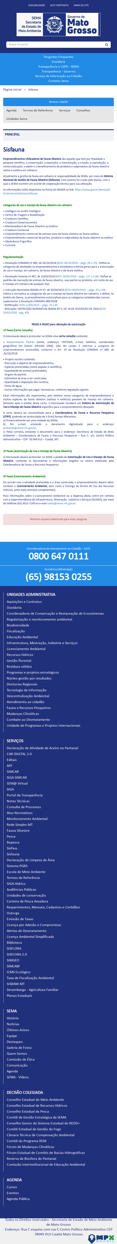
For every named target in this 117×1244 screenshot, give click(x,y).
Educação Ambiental (22, 637)
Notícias (13, 1024)
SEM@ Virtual (17, 784)
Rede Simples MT (20, 825)
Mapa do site (81, 5)
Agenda (11, 110)
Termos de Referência (38, 110)
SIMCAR (13, 772)
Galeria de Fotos (19, 1048)
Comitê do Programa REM (26, 1141)
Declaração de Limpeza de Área (31, 860)
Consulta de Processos (24, 807)
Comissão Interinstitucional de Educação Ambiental (46, 1165)
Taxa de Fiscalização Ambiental (30, 978)
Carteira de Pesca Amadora (27, 902)
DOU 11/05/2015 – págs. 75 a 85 (38, 305)
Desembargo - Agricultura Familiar (32, 990)
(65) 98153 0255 (58, 578)
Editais (12, 760)
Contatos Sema (58, 81)
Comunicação (17, 1066)
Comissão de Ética (21, 1060)
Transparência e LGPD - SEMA (58, 66)
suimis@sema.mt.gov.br (61, 503)
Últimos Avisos (18, 1030)
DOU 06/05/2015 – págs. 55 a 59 (85, 290)
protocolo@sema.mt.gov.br (19, 428)
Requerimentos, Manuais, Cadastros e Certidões (43, 907)
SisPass (12, 848)
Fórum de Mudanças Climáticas (30, 1147)
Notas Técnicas (18, 801)
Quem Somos (17, 1054)
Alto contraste (59, 5)
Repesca (13, 843)
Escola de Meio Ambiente (26, 872)
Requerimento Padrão (21, 342)
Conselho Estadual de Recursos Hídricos (37, 1106)
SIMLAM (13, 966)
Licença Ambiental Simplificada (30, 937)
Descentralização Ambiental (28, 696)
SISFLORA (14, 949)
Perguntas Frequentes (58, 57)
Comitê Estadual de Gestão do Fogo (34, 1129)
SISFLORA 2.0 (17, 955)
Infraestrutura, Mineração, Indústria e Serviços (42, 643)
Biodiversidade (18, 625)
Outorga (13, 913)
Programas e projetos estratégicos (33, 673)
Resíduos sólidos (19, 667)
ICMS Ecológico (18, 972)
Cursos (12, 1187)
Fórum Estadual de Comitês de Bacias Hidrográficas (46, 1153)
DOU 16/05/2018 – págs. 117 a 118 (77, 276)
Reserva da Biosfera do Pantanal (31, 1159)
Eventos (13, 1193)
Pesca (11, 837)
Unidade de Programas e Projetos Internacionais (43, 726)
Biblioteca (14, 943)
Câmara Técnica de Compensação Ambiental (40, 1135)
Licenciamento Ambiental (26, 649)
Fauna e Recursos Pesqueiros (29, 708)
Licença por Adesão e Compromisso (34, 925)
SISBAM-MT (16, 984)
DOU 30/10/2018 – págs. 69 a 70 (77, 263)
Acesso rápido (58, 102)
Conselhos (83, 110)
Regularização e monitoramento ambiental (39, 620)
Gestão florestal (19, 661)
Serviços (64, 110)
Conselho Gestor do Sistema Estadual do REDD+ (43, 1123)
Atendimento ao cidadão (25, 702)
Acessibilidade (36, 5)
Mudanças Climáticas (23, 714)
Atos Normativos (19, 813)
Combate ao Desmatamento (28, 720)
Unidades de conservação (26, 896)
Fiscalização (16, 631)
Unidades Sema (16, 119)
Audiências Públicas (21, 890)
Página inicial (12, 89)
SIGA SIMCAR (17, 778)
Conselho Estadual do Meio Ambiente (35, 1100)
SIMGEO (13, 960)
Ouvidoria (58, 62)
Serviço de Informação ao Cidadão (58, 76)
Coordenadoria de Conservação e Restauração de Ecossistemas (55, 614)
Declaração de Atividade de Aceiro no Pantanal (42, 748)
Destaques (15, 1042)
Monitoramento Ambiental (27, 819)
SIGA (10, 790)
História (13, 1018)
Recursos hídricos (20, 655)
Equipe (12, 1036)
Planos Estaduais (19, 996)
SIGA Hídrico (16, 884)
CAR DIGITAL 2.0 (19, 754)
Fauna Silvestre (18, 831)
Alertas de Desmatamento (27, 931)
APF (9, 766)
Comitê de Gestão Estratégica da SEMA (36, 1118)
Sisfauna (13, 854)
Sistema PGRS (17, 866)
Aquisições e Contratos (24, 602)
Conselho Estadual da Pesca (28, 1112)
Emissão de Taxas (20, 919)
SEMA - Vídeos (18, 1077)
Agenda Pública (18, 1199)
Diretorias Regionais (22, 684)
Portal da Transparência (25, 795)
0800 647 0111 (58, 557)
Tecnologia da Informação (27, 690)
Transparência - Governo (58, 71)
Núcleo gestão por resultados (29, 679)
